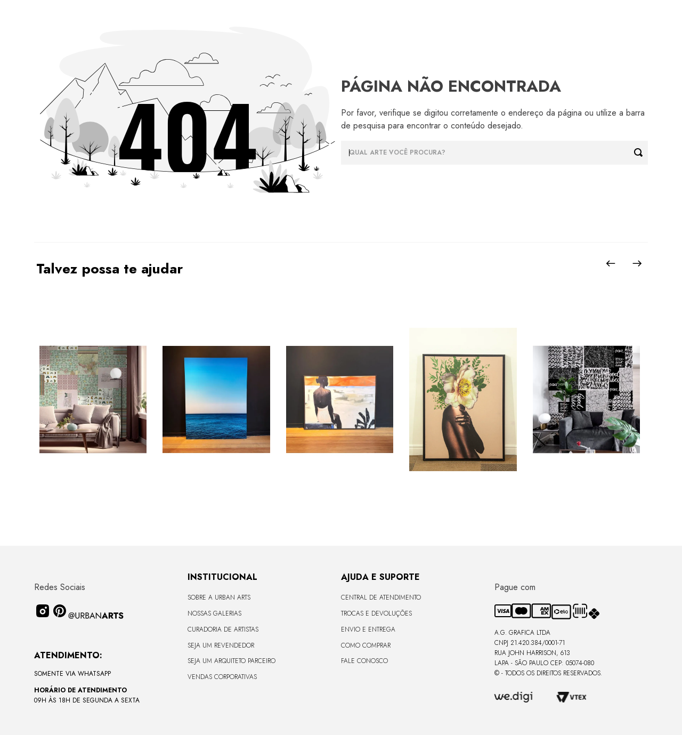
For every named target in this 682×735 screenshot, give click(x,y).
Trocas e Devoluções (376, 613)
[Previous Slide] (610, 263)
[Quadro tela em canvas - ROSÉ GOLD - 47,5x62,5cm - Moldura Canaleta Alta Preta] (462, 400)
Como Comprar (366, 645)
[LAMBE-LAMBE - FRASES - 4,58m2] (586, 400)
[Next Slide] (637, 263)
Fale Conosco (364, 661)
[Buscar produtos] (641, 153)
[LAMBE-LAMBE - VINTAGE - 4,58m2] (93, 400)
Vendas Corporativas (222, 677)
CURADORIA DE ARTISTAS (223, 629)
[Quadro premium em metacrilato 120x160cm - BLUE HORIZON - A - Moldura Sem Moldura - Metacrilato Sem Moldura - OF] (216, 400)
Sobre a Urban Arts (219, 597)
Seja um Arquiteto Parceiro (231, 661)
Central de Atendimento (381, 597)
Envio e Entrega (368, 629)
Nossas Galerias (214, 613)
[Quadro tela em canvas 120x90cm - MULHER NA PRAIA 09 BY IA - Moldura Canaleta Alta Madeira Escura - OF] (339, 400)
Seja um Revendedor (221, 645)
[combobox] (494, 153)
